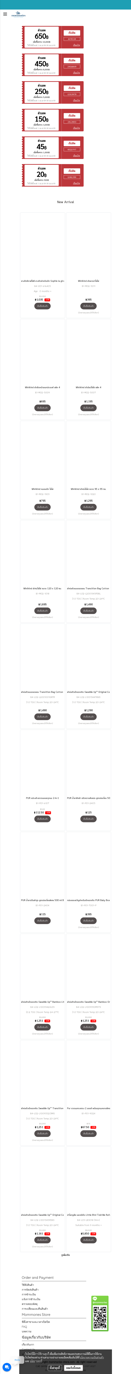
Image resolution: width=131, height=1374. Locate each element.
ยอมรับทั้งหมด (73, 1367)
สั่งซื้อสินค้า (42, 306)
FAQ (24, 1326)
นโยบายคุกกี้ (36, 1361)
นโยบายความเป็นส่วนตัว (92, 1357)
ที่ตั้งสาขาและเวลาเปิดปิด (36, 1322)
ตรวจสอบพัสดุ (30, 1304)
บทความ (26, 1331)
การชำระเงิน (29, 1294)
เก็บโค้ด (72, 33)
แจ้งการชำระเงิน (31, 1299)
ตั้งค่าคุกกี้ (55, 1367)
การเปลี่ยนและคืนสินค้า (35, 1308)
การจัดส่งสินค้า (30, 1289)
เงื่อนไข (76, 45)
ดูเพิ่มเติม (65, 1255)
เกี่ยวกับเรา (28, 1344)
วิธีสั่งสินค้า (28, 1285)
